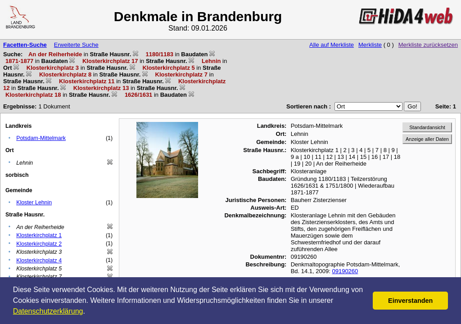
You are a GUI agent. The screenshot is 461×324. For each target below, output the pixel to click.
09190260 (345, 271)
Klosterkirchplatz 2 (39, 244)
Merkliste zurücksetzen (428, 44)
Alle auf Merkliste (331, 44)
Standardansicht (427, 127)
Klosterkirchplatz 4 (39, 260)
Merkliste (370, 44)
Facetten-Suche (25, 44)
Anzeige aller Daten (427, 139)
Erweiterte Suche (76, 44)
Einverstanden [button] (410, 300)
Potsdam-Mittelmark (41, 138)
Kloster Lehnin (34, 202)
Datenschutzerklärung (48, 311)
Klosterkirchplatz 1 (39, 235)
